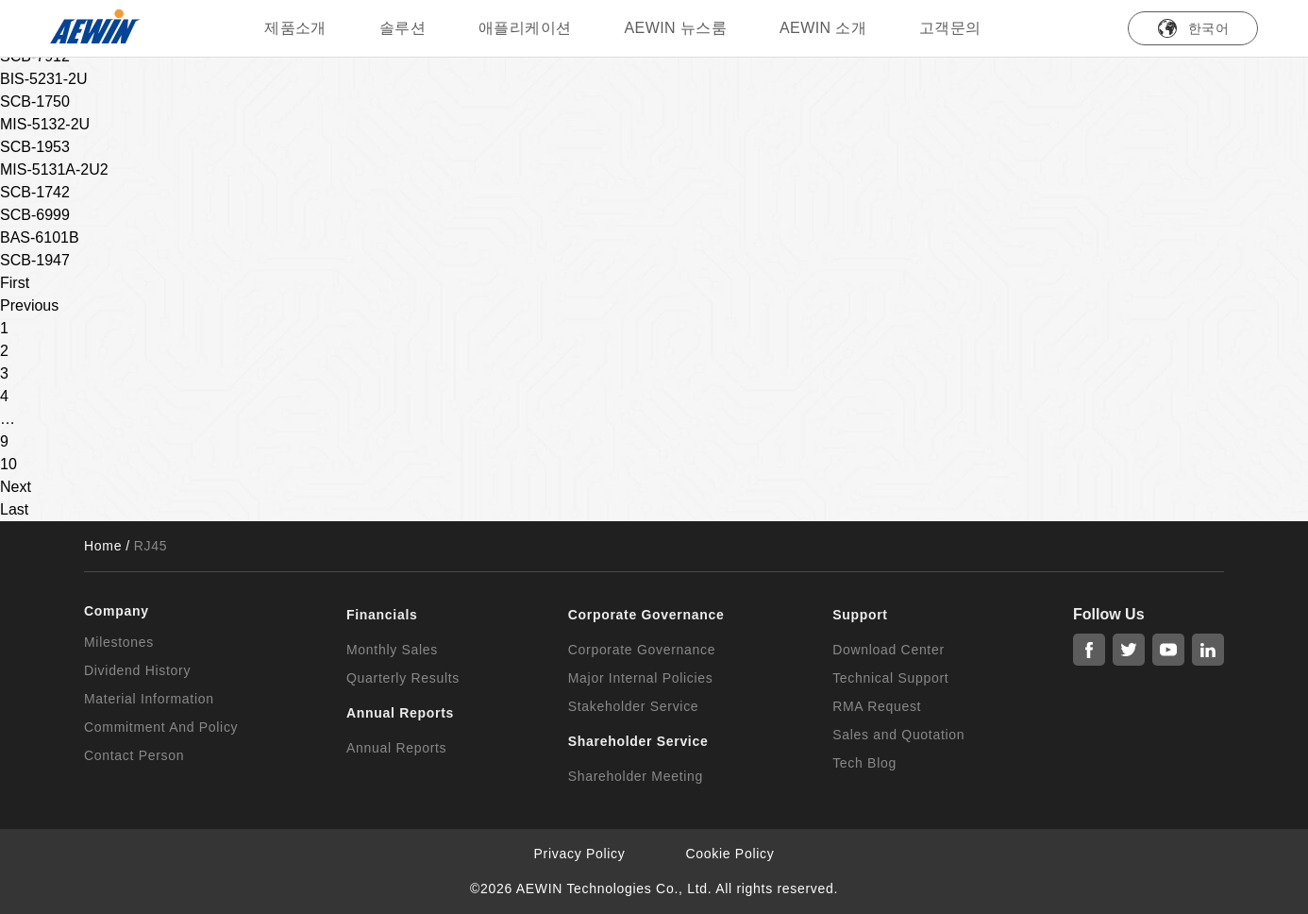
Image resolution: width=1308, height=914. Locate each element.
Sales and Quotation (898, 734)
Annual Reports (396, 747)
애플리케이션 (524, 28)
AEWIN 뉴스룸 (676, 28)
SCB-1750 (35, 101)
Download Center (888, 649)
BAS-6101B (39, 237)
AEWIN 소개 (823, 28)
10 (8, 464)
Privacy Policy (580, 853)
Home (103, 545)
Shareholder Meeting (635, 776)
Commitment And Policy (161, 727)
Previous (29, 305)
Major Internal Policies (640, 678)
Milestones (119, 642)
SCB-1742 (35, 192)
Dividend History (137, 670)
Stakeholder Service (633, 706)
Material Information (149, 698)
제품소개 (295, 28)
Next (15, 487)
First (14, 283)
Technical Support (890, 678)
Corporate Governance (641, 649)
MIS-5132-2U (45, 124)
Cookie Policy (730, 853)
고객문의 (950, 28)
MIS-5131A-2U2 (54, 169)
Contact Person (134, 755)
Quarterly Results (403, 678)
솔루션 (402, 28)
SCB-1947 (35, 260)
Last (14, 509)
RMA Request (876, 706)
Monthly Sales (392, 649)
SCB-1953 (35, 147)
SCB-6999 (35, 215)
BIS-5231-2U (44, 79)
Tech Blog (864, 762)
